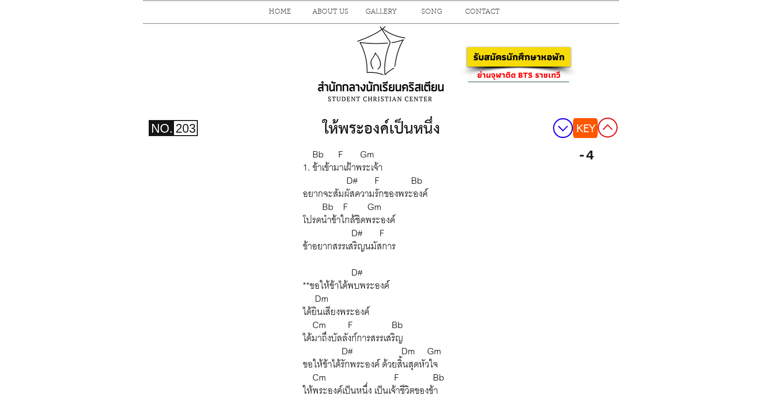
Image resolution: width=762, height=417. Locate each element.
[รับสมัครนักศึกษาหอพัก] (519, 57)
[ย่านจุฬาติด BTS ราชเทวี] (518, 75)
